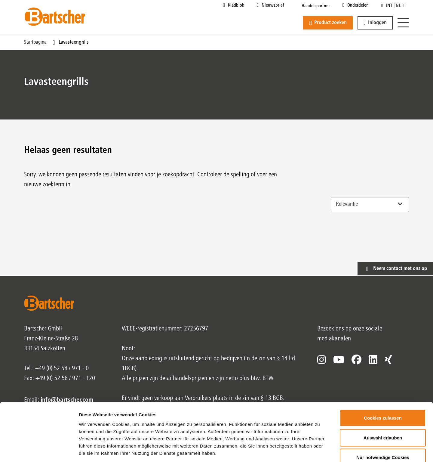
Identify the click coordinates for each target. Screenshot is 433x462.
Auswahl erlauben (383, 402)
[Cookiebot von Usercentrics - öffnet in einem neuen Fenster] (39, 450)
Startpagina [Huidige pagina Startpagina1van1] (35, 42)
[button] (375, 22)
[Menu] (403, 23)
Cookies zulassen (383, 383)
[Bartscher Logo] (55, 16)
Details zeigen (320, 450)
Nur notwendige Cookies (382, 422)
